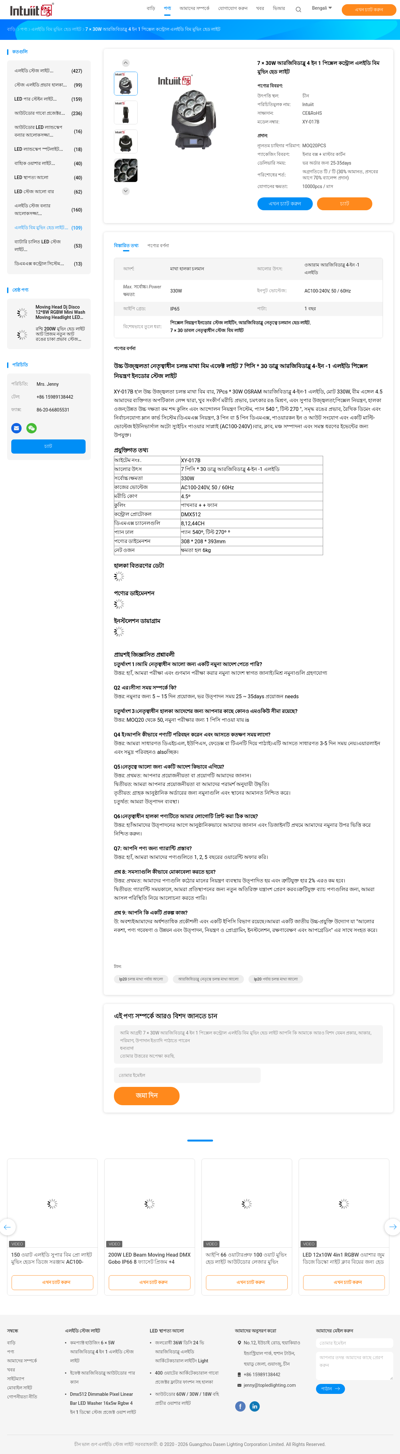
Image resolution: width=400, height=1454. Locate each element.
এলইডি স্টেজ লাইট (82, 1330)
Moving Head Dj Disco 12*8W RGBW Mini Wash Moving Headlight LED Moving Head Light (60, 312)
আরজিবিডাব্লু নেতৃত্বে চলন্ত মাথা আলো (208, 979)
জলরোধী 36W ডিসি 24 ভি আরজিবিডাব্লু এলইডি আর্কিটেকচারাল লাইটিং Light (181, 1351)
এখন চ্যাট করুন (369, 9)
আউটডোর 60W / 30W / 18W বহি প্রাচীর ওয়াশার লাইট (187, 1399)
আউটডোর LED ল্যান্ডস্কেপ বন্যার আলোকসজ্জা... (48, 131)
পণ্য (10, 1351)
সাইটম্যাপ (15, 1378)
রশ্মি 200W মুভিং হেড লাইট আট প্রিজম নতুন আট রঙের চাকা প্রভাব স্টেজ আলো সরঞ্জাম (60, 334)
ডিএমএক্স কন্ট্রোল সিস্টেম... (48, 264)
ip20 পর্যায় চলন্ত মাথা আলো (276, 979)
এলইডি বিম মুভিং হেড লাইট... (48, 228)
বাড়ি (11, 1342)
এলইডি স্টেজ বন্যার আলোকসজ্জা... (48, 209)
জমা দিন (147, 1095)
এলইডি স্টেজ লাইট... (48, 71)
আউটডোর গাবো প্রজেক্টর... (48, 113)
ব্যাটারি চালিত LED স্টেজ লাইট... (48, 245)
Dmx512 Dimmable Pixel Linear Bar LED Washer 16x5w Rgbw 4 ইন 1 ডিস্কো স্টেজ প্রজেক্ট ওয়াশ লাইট (103, 1403)
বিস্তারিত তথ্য (126, 245)
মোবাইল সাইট (19, 1387)
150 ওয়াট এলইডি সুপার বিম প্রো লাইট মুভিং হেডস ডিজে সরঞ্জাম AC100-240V (51, 1262)
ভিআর (279, 8)
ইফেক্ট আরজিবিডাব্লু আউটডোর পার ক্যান (102, 1377)
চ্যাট (48, 446)
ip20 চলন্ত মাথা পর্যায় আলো (141, 979)
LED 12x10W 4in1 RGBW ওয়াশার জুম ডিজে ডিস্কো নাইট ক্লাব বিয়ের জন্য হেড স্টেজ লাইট (344, 1262)
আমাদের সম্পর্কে (22, 1360)
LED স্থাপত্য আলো (48, 178)
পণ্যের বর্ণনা (158, 245)
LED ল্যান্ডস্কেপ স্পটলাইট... (48, 149)
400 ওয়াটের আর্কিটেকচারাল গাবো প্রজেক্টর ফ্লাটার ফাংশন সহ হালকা (187, 1377)
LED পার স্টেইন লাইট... (48, 99)
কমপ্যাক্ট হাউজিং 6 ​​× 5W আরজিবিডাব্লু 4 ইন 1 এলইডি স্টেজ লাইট (102, 1351)
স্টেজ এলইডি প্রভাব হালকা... (48, 85)
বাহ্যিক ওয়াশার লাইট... (48, 163)
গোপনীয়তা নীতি (22, 1396)
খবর (11, 1369)
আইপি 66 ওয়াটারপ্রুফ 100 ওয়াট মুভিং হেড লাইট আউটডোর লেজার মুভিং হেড (246, 1262)
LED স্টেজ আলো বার (48, 192)
